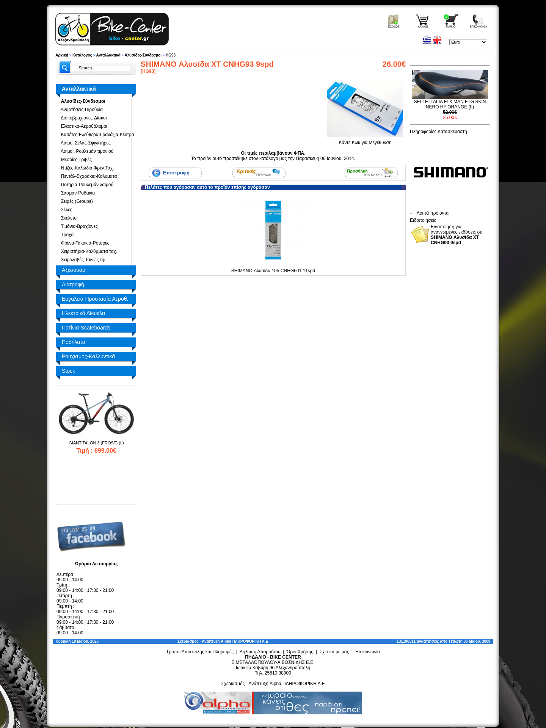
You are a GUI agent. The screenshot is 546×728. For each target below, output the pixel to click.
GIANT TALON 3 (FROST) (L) (96, 443)
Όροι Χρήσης (300, 651)
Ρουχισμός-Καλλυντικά (88, 356)
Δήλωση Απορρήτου (260, 651)
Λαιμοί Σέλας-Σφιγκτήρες (84, 143)
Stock (68, 371)
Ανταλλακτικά (108, 55)
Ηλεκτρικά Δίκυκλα (83, 313)
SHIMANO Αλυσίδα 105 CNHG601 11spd (273, 270)
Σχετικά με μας (334, 651)
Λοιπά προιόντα (433, 213)
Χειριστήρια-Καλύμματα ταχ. (87, 251)
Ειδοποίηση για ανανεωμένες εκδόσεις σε (456, 234)
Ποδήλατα (73, 342)
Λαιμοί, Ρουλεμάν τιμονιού (85, 151)
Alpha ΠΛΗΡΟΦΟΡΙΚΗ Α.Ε (244, 641)
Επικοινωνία (367, 651)
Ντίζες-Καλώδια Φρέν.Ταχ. (86, 168)
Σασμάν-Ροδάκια (76, 193)
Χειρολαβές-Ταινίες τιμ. (82, 259)
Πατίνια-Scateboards (86, 328)
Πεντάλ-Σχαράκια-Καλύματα (87, 176)
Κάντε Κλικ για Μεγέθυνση (365, 140)
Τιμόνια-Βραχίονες (78, 226)
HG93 (171, 55)
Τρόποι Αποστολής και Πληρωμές (200, 651)
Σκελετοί (68, 218)
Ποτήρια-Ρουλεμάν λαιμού (85, 184)
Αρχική (61, 55)
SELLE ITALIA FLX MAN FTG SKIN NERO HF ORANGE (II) (450, 104)
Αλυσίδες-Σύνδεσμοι (142, 55)
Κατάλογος (82, 55)
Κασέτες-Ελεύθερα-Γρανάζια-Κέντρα (96, 134)
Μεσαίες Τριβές (75, 159)
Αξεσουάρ (73, 270)
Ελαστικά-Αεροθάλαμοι (82, 126)
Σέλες (65, 209)
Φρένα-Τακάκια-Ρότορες (83, 243)
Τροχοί (66, 234)
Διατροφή (73, 284)
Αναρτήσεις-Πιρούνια (80, 109)
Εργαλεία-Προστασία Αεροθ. (95, 299)
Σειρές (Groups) (75, 201)
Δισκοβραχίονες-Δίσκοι (82, 118)
